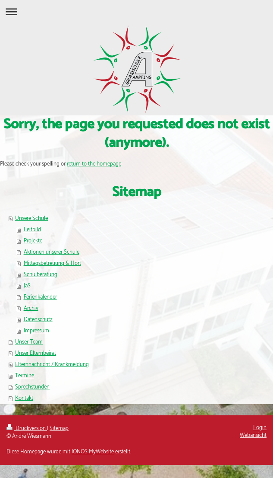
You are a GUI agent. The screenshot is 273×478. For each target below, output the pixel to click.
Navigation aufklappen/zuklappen (136, 11)
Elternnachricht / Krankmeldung (52, 364)
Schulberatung (40, 274)
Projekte (33, 240)
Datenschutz (38, 319)
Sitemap (59, 428)
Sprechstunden (32, 387)
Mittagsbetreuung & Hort (52, 263)
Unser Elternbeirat (35, 353)
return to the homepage (94, 164)
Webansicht (253, 435)
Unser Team (29, 342)
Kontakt (24, 398)
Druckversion (26, 428)
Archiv (31, 308)
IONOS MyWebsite (93, 451)
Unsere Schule (31, 218)
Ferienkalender (40, 297)
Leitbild (32, 229)
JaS (27, 285)
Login (260, 427)
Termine (24, 375)
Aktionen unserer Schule (51, 252)
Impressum (36, 330)
